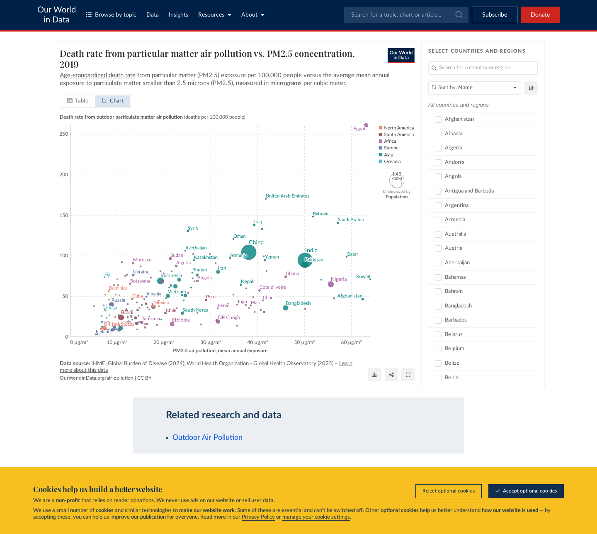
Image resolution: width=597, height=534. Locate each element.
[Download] (374, 374)
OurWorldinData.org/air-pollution (96, 378)
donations (142, 500)
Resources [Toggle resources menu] (214, 15)
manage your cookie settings (316, 517)
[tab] (78, 101)
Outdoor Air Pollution (207, 437)
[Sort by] (474, 88)
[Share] (391, 374)
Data (152, 15)
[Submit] (458, 15)
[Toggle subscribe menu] (494, 15)
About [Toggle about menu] (253, 15)
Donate (540, 15)
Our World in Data (56, 15)
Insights (178, 15)
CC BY (144, 378)
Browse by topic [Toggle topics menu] (111, 15)
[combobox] (406, 15)
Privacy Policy (258, 517)
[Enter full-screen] (408, 374)
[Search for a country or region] (483, 68)
